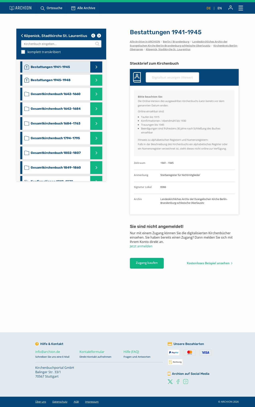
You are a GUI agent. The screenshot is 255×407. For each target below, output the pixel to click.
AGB (76, 401)
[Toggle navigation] (240, 8)
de (209, 8)
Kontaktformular (92, 352)
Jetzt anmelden (141, 246)
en (220, 8)
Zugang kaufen (147, 263)
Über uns (40, 401)
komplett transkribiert (44, 52)
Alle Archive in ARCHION (145, 41)
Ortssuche (54, 8)
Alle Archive (86, 8)
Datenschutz (59, 401)
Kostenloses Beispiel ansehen (208, 263)
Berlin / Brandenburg (176, 41)
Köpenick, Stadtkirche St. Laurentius (54, 36)
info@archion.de (47, 352)
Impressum (92, 401)
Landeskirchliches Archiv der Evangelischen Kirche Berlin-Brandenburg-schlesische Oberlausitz (179, 43)
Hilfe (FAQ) (131, 352)
